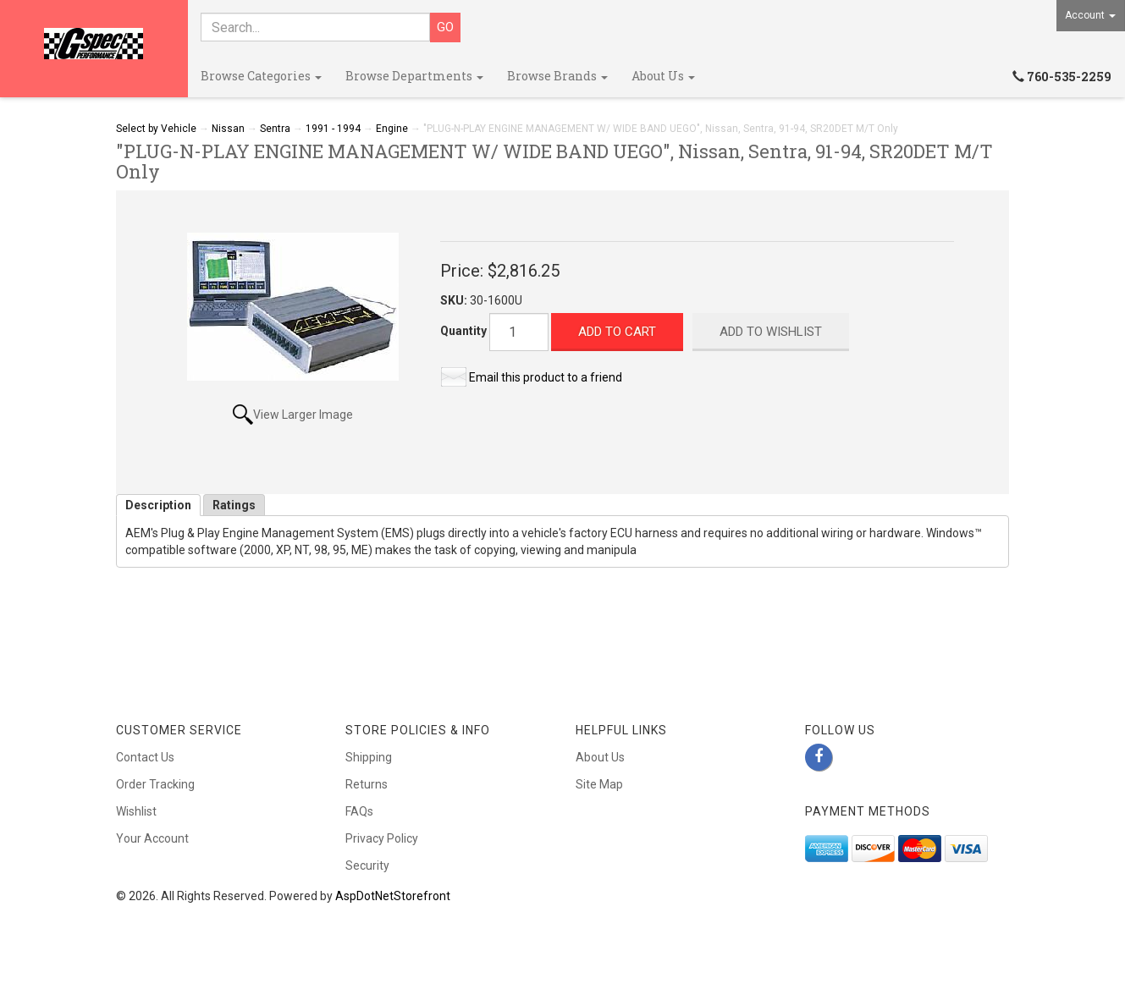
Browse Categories (261, 76)
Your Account (152, 838)
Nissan (228, 129)
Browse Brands (557, 76)
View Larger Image (303, 414)
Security (367, 865)
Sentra (275, 129)
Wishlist (136, 811)
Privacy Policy (381, 838)
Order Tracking (155, 784)
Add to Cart (617, 331)
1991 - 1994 (333, 129)
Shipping (368, 757)
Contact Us (145, 757)
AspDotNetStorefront (392, 896)
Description (158, 505)
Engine (392, 129)
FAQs (359, 811)
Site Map (599, 784)
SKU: (455, 300)
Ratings (234, 505)
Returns (366, 784)
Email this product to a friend (545, 377)
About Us (663, 76)
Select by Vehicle (156, 129)
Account (1090, 15)
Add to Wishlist (771, 331)
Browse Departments (414, 76)
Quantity (463, 331)
